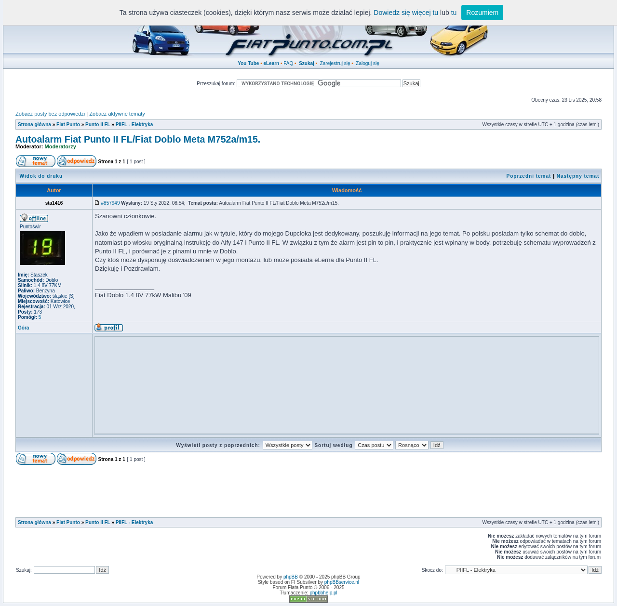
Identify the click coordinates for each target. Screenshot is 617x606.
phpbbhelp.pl (323, 592)
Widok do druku (41, 176)
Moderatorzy (60, 146)
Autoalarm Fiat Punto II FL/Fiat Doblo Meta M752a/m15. (137, 139)
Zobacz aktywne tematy (117, 114)
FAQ (288, 63)
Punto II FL (97, 124)
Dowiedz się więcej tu (406, 12)
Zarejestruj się (335, 63)
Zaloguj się (367, 63)
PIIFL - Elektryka (134, 124)
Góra (23, 327)
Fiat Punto (68, 124)
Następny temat (578, 176)
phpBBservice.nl (341, 582)
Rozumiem (482, 12)
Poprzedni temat (529, 176)
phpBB (290, 577)
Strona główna (34, 124)
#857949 (110, 203)
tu (454, 12)
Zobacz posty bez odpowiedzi (50, 114)
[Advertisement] (272, 360)
